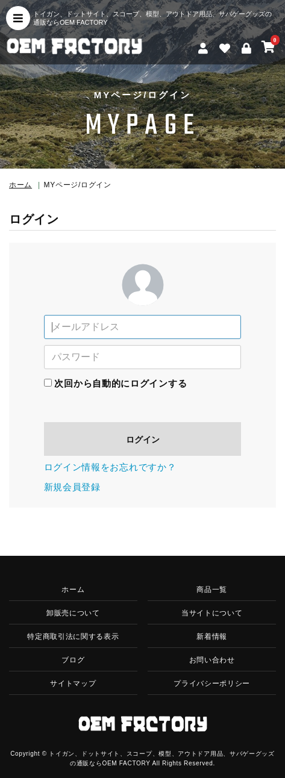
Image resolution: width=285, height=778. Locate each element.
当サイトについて (212, 613)
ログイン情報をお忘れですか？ (110, 467)
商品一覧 (211, 589)
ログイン (143, 439)
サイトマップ (73, 683)
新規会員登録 (72, 487)
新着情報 (211, 636)
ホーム (20, 185)
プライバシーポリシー (212, 683)
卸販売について (73, 613)
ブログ (72, 660)
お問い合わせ (212, 660)
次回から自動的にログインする (120, 383)
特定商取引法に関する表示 (73, 636)
